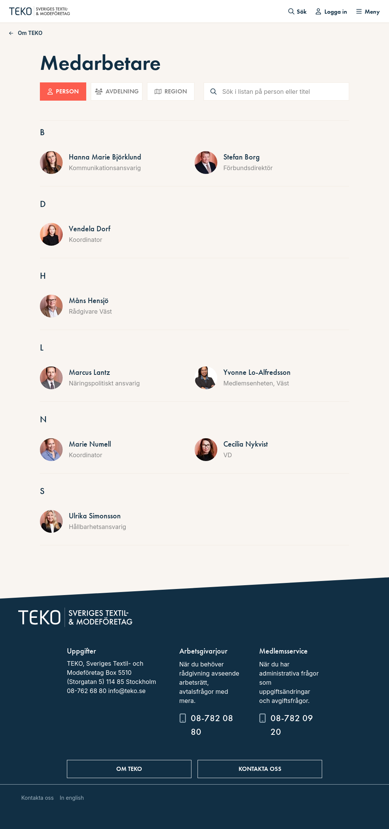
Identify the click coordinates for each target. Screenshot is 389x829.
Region (171, 91)
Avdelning (117, 91)
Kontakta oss (260, 768)
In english (72, 797)
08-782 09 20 (291, 724)
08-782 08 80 (212, 724)
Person (63, 91)
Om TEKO (26, 33)
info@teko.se (127, 691)
